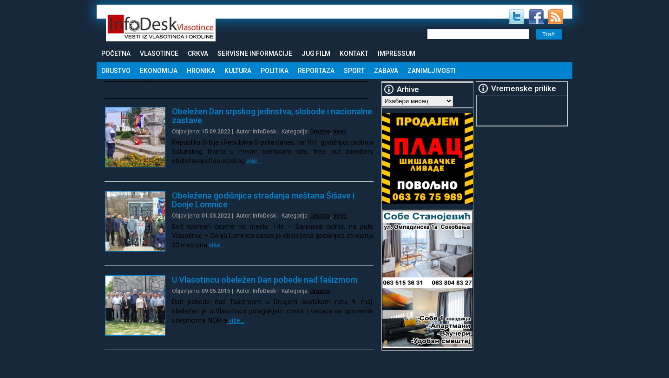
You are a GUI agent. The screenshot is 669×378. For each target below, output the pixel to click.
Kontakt (354, 53)
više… (253, 161)
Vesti (340, 131)
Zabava (386, 70)
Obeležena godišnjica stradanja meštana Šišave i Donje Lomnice (263, 200)
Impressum (396, 53)
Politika (275, 70)
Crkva (198, 53)
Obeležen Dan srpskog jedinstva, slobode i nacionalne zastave (272, 115)
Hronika (201, 70)
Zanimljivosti (431, 70)
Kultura (237, 70)
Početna (116, 53)
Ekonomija (158, 70)
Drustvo (116, 70)
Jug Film (316, 53)
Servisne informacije (254, 53)
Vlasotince (159, 53)
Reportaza (316, 70)
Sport (354, 70)
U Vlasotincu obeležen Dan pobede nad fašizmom (264, 280)
